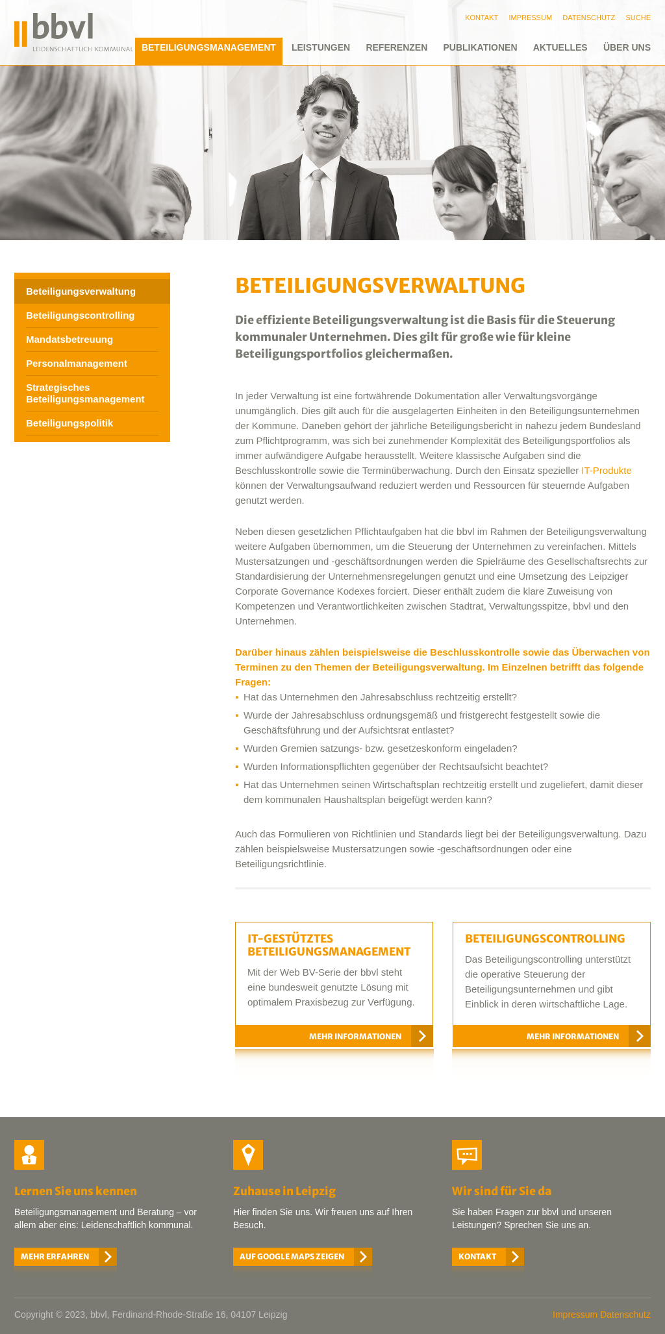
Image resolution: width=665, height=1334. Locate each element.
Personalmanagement (76, 363)
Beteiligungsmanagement (209, 47)
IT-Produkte (606, 470)
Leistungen (321, 47)
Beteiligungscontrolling (80, 315)
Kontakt (477, 1256)
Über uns (627, 47)
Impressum (575, 1314)
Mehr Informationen (355, 1036)
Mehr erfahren (55, 1256)
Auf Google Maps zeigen (292, 1256)
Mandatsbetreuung (69, 339)
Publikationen (480, 47)
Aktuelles (560, 47)
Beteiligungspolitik (69, 422)
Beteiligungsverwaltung (81, 291)
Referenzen (396, 47)
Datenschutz (625, 1314)
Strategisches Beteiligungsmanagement (85, 393)
